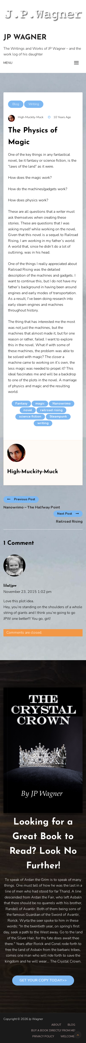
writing (43, 423)
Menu (7, 63)
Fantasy (21, 403)
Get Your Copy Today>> (43, 980)
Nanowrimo (62, 403)
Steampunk (58, 416)
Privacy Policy (43, 1036)
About (56, 1025)
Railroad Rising (69, 521)
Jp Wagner (25, 37)
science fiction (30, 416)
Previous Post (21, 499)
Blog (15, 104)
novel (27, 410)
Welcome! (68, 1036)
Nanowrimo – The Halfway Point (31, 507)
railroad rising (51, 410)
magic (39, 403)
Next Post (68, 513)
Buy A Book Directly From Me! (53, 1030)
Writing (33, 104)
